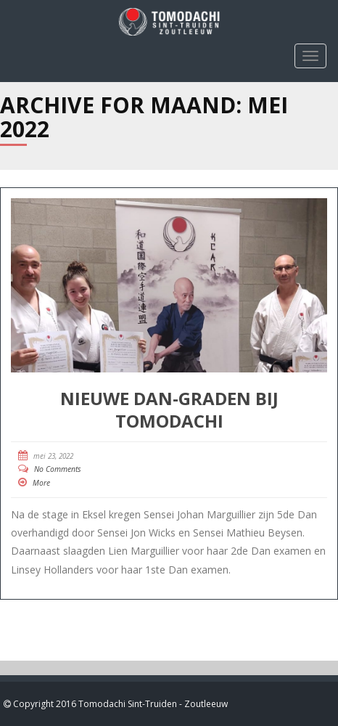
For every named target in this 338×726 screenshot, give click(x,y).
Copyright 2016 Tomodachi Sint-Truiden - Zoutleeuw (119, 704)
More (41, 483)
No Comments (57, 469)
